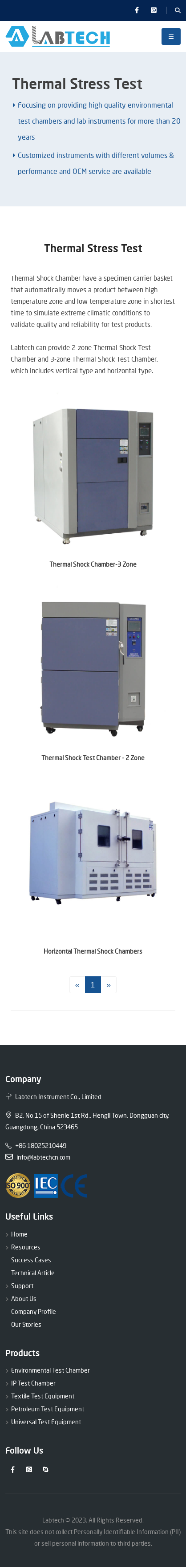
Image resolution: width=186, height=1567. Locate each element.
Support (22, 1285)
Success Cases (31, 1260)
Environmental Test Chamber (50, 1370)
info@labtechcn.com (37, 1157)
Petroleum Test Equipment (47, 1409)
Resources (25, 1247)
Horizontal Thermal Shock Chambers (93, 951)
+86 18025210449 (35, 1145)
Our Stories (26, 1324)
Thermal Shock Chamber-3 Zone (93, 564)
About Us (23, 1298)
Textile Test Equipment (42, 1396)
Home (19, 1234)
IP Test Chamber (33, 1383)
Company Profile (33, 1311)
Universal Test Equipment (46, 1422)
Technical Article (33, 1273)
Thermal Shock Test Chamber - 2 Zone (93, 757)
